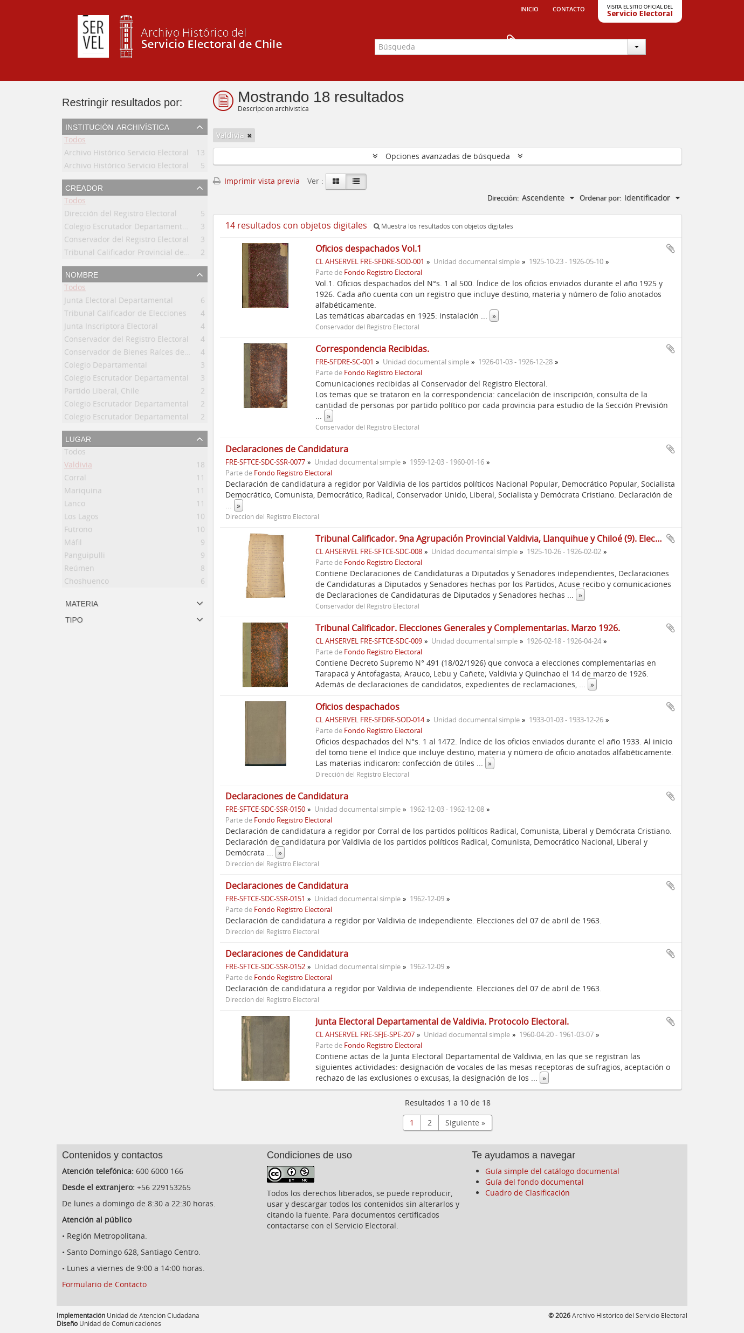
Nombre (81, 274)
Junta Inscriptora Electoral (111, 328)
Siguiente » (465, 1122)
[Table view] (356, 182)
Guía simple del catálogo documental (552, 1171)
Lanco (74, 505)
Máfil (73, 544)
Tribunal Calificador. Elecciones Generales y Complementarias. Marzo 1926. (467, 628)
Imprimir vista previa (256, 181)
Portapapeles (664, 41)
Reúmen (79, 570)
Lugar (78, 438)
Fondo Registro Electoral (383, 272)
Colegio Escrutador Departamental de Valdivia (147, 228)
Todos (75, 141)
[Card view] (336, 182)
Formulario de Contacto (104, 1284)
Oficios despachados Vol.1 (368, 248)
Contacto (569, 8)
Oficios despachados (357, 707)
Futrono (78, 531)
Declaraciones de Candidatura (286, 449)
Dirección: (503, 198)
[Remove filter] (249, 135)
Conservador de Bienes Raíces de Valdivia (139, 354)
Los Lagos (81, 518)
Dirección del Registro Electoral (120, 215)
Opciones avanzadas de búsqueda (447, 156)
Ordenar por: (600, 198)
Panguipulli (84, 557)
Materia (81, 603)
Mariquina (83, 492)
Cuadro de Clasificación (527, 1192)
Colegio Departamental (105, 367)
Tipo (74, 619)
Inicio (529, 8)
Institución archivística (117, 126)
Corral (75, 479)
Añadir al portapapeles (670, 248)
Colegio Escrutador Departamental (126, 380)
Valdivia (78, 466)
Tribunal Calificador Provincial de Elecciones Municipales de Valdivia (188, 254)
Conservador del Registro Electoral (126, 241)
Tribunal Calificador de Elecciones (125, 315)
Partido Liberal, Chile (101, 393)
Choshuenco (86, 583)
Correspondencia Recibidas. (372, 349)
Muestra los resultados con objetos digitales (443, 226)
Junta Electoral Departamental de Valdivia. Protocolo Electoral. (442, 1021)
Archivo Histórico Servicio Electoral (126, 154)
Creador (84, 187)
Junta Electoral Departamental (118, 302)
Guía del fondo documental (534, 1182)
